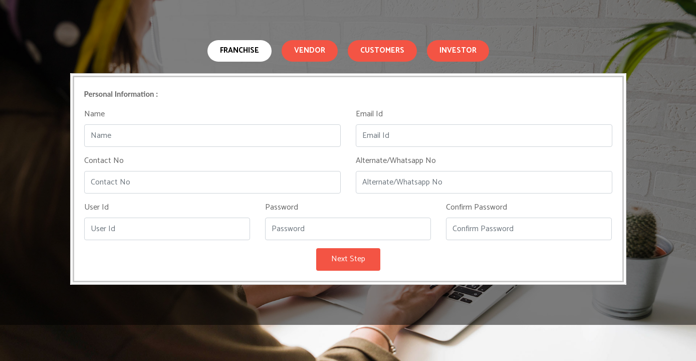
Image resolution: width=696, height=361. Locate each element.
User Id (96, 208)
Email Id (369, 114)
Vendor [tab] (309, 50)
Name (94, 114)
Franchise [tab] (239, 50)
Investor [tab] (458, 50)
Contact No (104, 161)
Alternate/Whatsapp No (396, 161)
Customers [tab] (382, 50)
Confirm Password (476, 208)
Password (281, 208)
